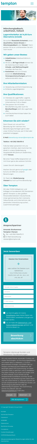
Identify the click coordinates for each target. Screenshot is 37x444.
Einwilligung (10, 315)
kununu (6, 172)
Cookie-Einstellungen (7, 432)
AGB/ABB (4, 420)
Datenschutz (5, 423)
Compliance (4, 429)
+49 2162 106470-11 (16, 234)
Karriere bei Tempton (7, 414)
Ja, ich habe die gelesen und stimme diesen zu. (18, 325)
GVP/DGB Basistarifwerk (8, 435)
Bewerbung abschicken (21, 337)
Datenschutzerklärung (9, 390)
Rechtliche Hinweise (7, 426)
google (25, 170)
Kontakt (3, 411)
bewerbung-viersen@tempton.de (21, 137)
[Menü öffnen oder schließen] (32, 4)
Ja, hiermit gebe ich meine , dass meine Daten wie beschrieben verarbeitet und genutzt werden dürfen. (18, 316)
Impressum (4, 417)
